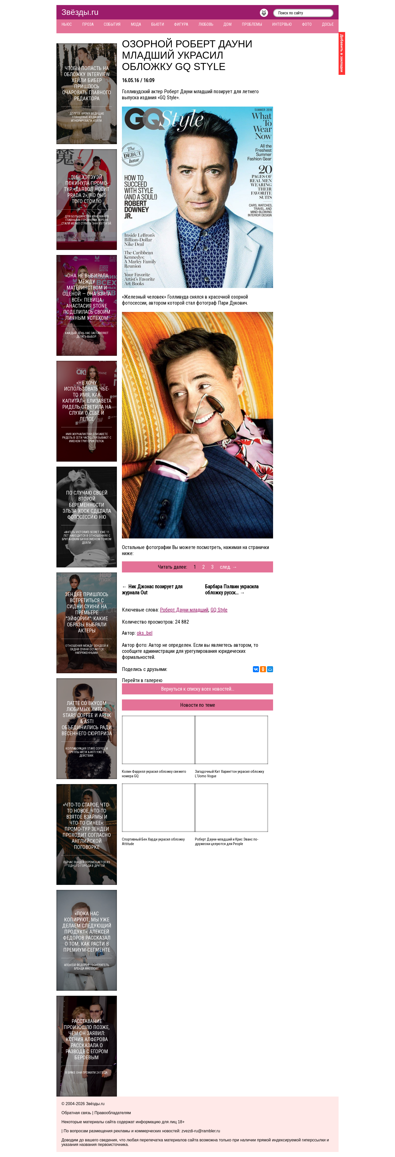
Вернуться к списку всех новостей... (197, 689)
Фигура (181, 24)
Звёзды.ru (79, 12)
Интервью (282, 24)
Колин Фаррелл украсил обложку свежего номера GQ (154, 773)
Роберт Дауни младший (184, 610)
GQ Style (219, 610)
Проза (88, 24)
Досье (328, 24)
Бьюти (157, 24)
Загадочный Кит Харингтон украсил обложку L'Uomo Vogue (229, 773)
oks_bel (144, 633)
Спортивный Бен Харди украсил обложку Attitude (153, 841)
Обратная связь (76, 1113)
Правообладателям (112, 1113)
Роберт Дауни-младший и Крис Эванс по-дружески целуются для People (226, 841)
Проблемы (252, 24)
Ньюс (66, 24)
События (112, 24)
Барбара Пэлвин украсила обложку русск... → (231, 590)
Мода (136, 24)
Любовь (206, 24)
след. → (228, 567)
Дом (227, 24)
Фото (307, 24)
